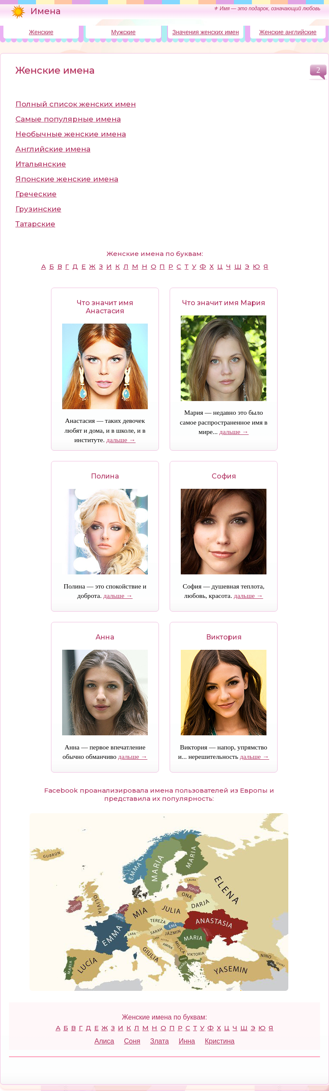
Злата (159, 1041)
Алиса (104, 1041)
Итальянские (40, 164)
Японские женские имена (66, 179)
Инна (187, 1041)
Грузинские (38, 209)
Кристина (219, 1041)
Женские (41, 32)
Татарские (35, 224)
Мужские (123, 32)
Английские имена (52, 149)
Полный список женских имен (75, 104)
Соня (132, 1041)
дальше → (120, 439)
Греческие (36, 194)
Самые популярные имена (68, 119)
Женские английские (288, 32)
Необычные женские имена (70, 134)
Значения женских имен (205, 32)
